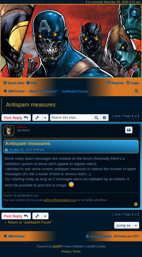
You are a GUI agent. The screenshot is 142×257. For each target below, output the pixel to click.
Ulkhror (22, 126)
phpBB (56, 246)
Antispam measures (31, 105)
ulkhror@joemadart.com (60, 200)
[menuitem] (31, 83)
